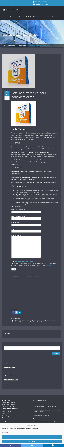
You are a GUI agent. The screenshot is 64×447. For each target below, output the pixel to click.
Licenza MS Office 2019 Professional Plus (45, 406)
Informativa (49, 265)
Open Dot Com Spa (34, 321)
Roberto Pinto (15, 318)
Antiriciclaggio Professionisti (41, 415)
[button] (61, 425)
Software (43, 321)
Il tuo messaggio (26, 246)
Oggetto (26, 230)
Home (5, 17)
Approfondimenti (27, 320)
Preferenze (32, 441)
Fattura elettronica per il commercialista (39, 45)
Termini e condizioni (7, 418)
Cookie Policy (5, 416)
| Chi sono (13, 17)
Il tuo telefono (26, 224)
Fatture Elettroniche (23, 321)
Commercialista (36, 320)
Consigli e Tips (12, 45)
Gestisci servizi (5, 432)
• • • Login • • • (5, 421)
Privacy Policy (5, 413)
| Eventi (46, 17)
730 (35, 418)
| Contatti (54, 17)
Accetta (32, 437)
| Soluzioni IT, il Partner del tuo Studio (30, 17)
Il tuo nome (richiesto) (26, 211)
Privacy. (38, 276)
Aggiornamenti (22, 45)
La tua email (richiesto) (26, 217)
